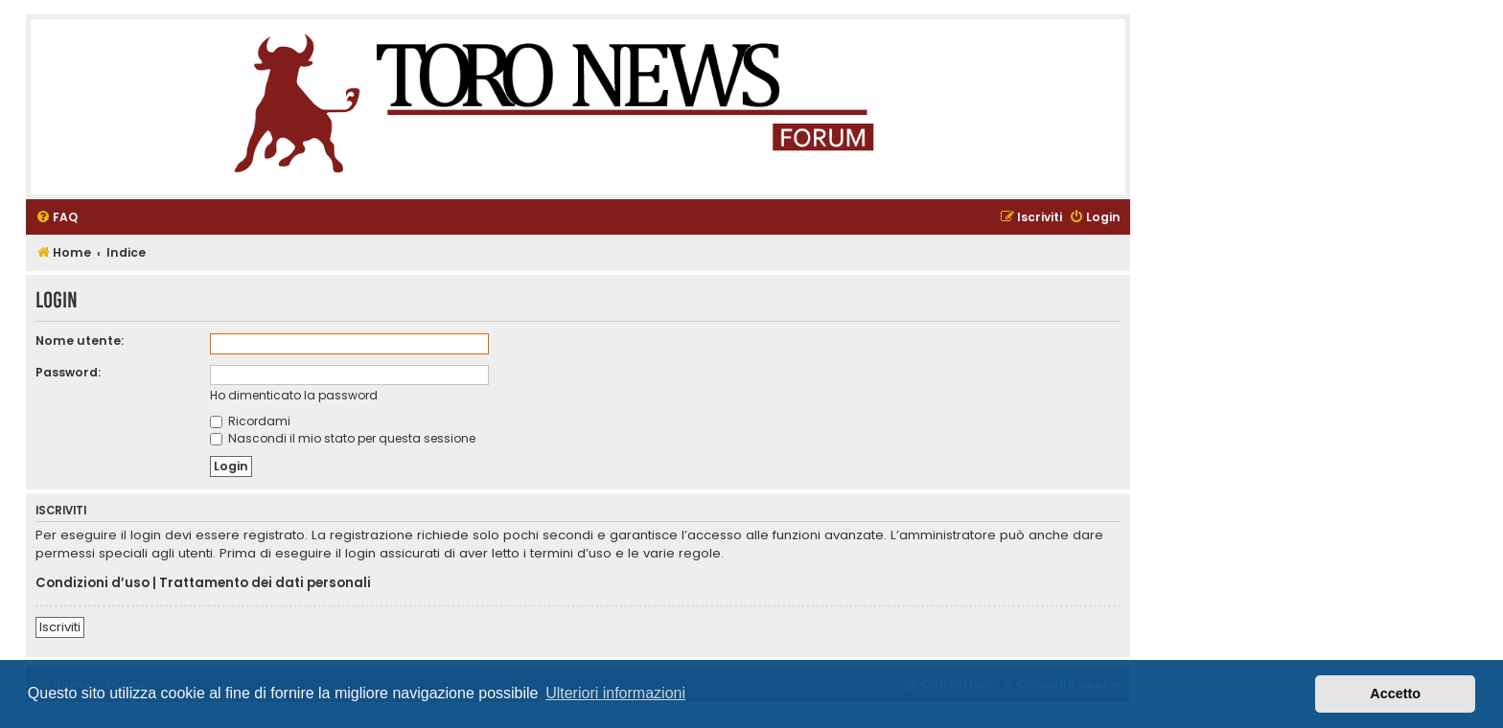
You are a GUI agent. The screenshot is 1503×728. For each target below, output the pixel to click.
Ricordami (250, 421)
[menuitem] (56, 218)
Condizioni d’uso (92, 583)
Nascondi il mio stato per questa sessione (342, 438)
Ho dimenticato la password (294, 395)
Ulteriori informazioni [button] (615, 693)
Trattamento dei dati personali (265, 583)
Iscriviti (60, 627)
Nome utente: (79, 340)
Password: (68, 372)
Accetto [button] (1395, 693)
